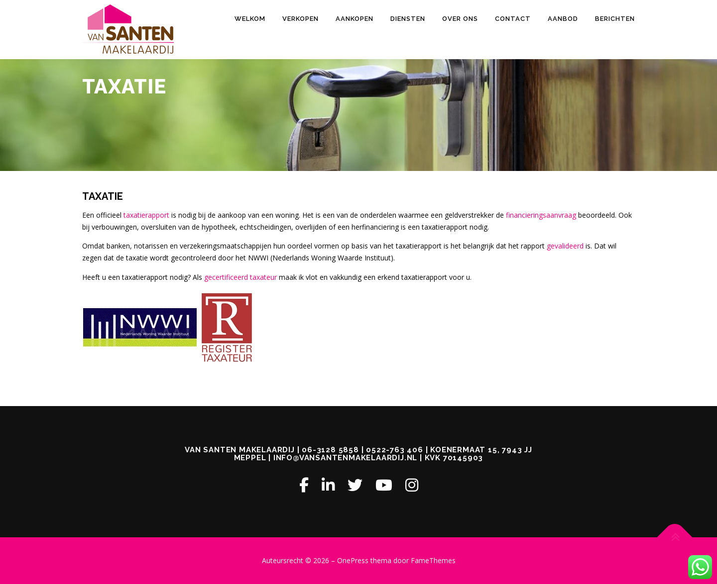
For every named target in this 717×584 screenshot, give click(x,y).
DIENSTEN (407, 18)
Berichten (615, 18)
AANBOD (563, 18)
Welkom (250, 18)
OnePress (352, 560)
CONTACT (513, 18)
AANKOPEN (354, 18)
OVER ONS (460, 18)
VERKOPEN (300, 18)
